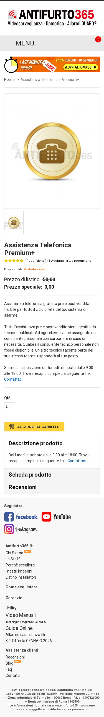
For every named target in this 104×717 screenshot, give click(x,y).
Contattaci (13, 379)
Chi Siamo (14, 553)
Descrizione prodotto (36, 443)
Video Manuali (21, 615)
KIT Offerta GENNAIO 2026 (29, 641)
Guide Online (19, 628)
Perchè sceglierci (20, 565)
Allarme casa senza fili (25, 634)
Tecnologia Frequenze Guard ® (26, 622)
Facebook (21, 517)
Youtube (56, 517)
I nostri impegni (19, 571)
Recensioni (23, 487)
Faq (9, 669)
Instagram (20, 529)
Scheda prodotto (30, 474)
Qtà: (8, 398)
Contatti (13, 675)
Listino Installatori (21, 577)
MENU (25, 43)
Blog (9, 663)
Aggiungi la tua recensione (71, 261)
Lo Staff (13, 559)
